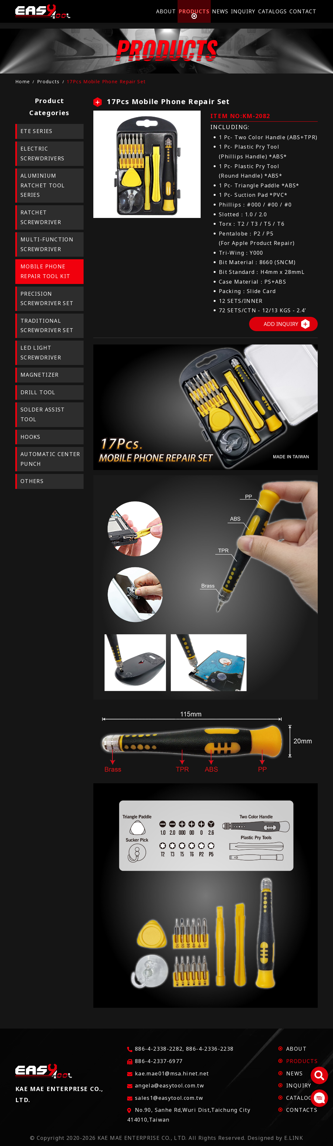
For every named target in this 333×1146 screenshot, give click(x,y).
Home (22, 81)
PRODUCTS (302, 1061)
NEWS (294, 1073)
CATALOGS (301, 1097)
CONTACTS (301, 1109)
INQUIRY (299, 1085)
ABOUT (296, 1048)
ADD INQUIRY (281, 324)
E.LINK (293, 1137)
